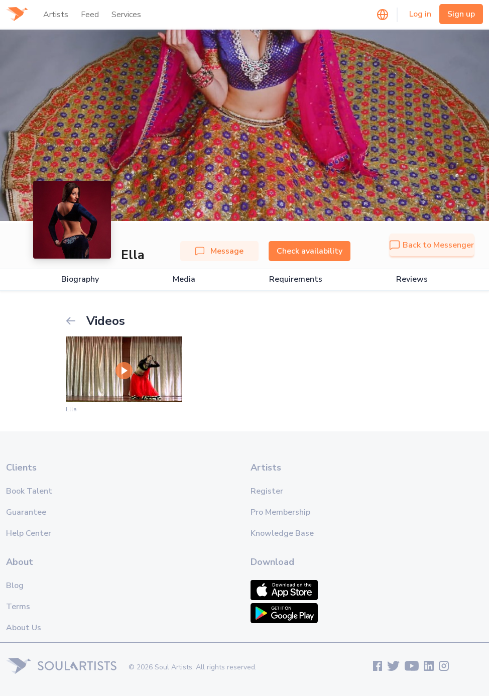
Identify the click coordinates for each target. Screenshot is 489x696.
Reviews (412, 279)
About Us (23, 628)
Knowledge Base (282, 533)
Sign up (461, 14)
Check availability (309, 251)
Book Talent (29, 491)
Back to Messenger (432, 245)
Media (184, 279)
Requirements (295, 279)
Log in (420, 14)
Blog (15, 586)
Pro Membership (280, 512)
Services (126, 14)
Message (219, 251)
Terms (18, 607)
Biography (80, 279)
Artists (55, 14)
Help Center (28, 533)
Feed (90, 14)
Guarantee (26, 512)
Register (267, 491)
